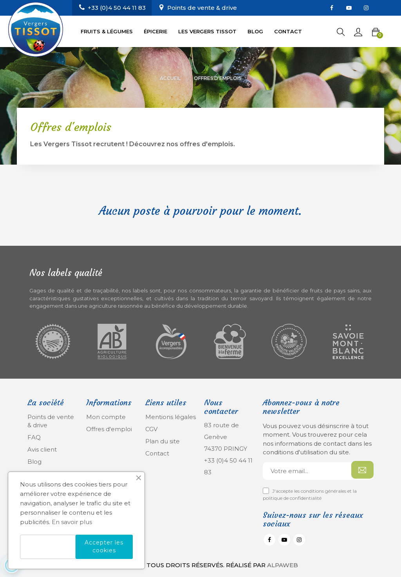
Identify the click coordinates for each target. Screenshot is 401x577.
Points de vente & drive (202, 7)
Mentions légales (170, 417)
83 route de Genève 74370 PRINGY (225, 436)
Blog (34, 461)
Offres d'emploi (109, 429)
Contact (157, 453)
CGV (151, 429)
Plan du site (162, 441)
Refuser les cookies (47, 546)
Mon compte (106, 417)
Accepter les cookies (104, 546)
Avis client (42, 449)
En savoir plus (72, 522)
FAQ (34, 437)
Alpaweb (282, 565)
